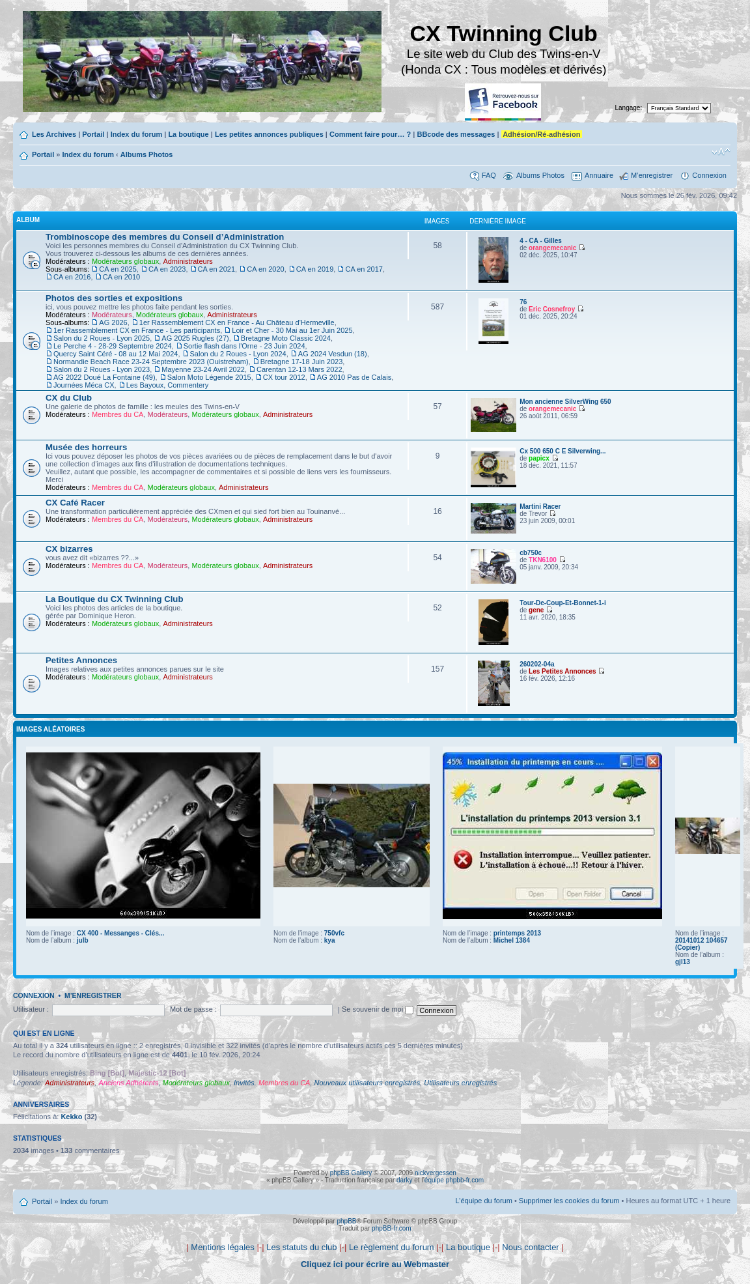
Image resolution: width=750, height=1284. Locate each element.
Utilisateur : (31, 1009)
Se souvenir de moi (377, 1009)
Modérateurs (112, 315)
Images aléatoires (50, 729)
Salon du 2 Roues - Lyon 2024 (238, 354)
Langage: (629, 107)
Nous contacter (530, 1247)
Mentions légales (223, 1247)
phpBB (346, 1221)
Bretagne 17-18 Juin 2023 (301, 361)
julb (83, 940)
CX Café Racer (75, 502)
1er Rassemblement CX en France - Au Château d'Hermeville (237, 322)
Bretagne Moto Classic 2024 (286, 338)
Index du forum (136, 134)
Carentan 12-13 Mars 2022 (299, 369)
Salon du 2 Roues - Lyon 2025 (101, 338)
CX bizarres (69, 549)
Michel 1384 (511, 940)
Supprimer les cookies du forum (569, 1201)
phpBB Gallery (351, 1173)
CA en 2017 (364, 269)
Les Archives (54, 134)
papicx (539, 458)
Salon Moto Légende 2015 (209, 377)
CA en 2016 (72, 277)
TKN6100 (543, 560)
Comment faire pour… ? (370, 134)
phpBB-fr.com (391, 1228)
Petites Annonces (81, 660)
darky (404, 1180)
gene (536, 610)
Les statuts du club (301, 1247)
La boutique (188, 134)
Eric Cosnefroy (552, 309)
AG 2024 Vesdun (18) (332, 354)
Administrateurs (187, 261)
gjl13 (682, 961)
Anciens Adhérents (128, 1083)
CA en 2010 (122, 277)
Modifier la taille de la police (721, 152)
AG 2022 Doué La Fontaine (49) (104, 377)
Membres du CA (117, 414)
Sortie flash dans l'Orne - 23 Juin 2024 (244, 346)
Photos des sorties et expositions (114, 298)
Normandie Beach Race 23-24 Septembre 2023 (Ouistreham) (151, 361)
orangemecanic (552, 247)
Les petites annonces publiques (269, 134)
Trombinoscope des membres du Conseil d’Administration (165, 237)
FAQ (489, 175)
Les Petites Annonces (562, 671)
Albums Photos (146, 154)
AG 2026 (113, 322)
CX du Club (69, 398)
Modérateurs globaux (125, 261)
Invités (244, 1083)
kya (329, 940)
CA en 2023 (167, 269)
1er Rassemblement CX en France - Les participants (136, 330)
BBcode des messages (456, 134)
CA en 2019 (315, 269)
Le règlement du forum (391, 1247)
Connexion (709, 175)
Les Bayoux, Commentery (167, 385)
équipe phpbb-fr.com (454, 1180)
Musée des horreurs (86, 447)
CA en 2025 (118, 269)
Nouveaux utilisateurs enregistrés (367, 1083)
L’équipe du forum (483, 1201)
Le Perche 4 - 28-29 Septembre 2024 (112, 346)
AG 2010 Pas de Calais (354, 377)
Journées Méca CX (84, 385)
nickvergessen (435, 1173)
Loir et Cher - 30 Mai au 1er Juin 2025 (292, 330)
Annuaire (599, 175)
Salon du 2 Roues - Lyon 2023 (101, 369)
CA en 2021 (217, 269)
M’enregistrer (652, 175)
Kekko (71, 1116)
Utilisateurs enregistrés (460, 1083)
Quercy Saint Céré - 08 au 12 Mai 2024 (115, 354)
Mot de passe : (193, 1009)
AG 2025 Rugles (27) (195, 338)
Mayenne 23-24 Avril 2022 (203, 369)
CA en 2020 (266, 269)
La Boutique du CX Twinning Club (114, 599)
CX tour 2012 (284, 377)
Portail (93, 134)
